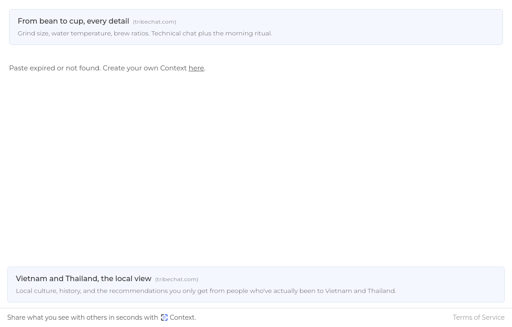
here (196, 68)
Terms (479, 317)
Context (178, 317)
